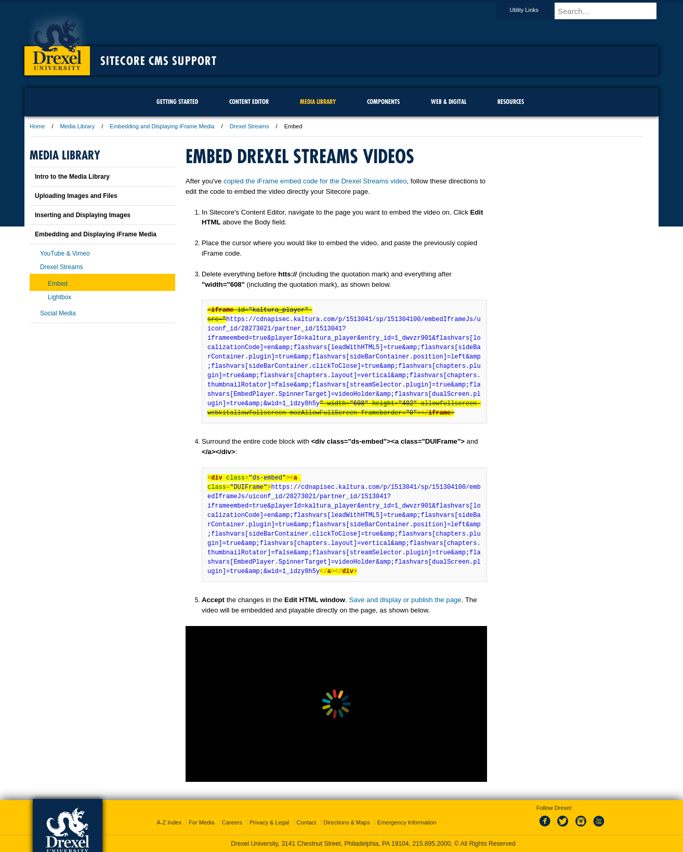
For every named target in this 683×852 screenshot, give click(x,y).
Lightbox (59, 297)
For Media (202, 822)
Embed (58, 283)
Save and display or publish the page (405, 600)
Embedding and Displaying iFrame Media (162, 126)
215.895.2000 (431, 843)
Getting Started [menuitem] (177, 101)
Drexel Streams (249, 126)
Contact (307, 822)
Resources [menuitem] (510, 101)
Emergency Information (407, 822)
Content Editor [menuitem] (249, 101)
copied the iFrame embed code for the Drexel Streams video (315, 181)
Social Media (58, 313)
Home (37, 126)
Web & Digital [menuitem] (448, 101)
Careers (232, 822)
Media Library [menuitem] (318, 101)
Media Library (77, 126)
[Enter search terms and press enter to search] (611, 11)
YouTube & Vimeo (65, 253)
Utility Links (533, 10)
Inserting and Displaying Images (82, 215)
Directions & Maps (346, 822)
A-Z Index (168, 822)
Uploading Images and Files (76, 195)
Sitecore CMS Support (158, 61)
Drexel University (57, 41)
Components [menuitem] (383, 101)
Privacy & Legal (269, 822)
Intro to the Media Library (72, 176)
